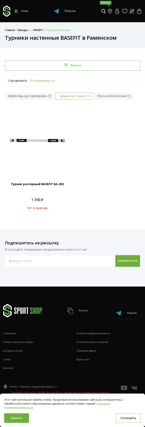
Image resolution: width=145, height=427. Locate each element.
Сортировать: (18, 80)
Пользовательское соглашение (93, 338)
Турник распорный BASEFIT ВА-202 (37, 184)
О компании (9, 329)
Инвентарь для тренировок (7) (29, 96)
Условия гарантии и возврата (18, 338)
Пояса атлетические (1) (113, 96)
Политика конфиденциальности (93, 329)
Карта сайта (83, 355)
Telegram (65, 11)
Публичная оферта (86, 347)
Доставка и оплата (13, 347)
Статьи (6, 355)
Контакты (8, 364)
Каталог (81, 308)
